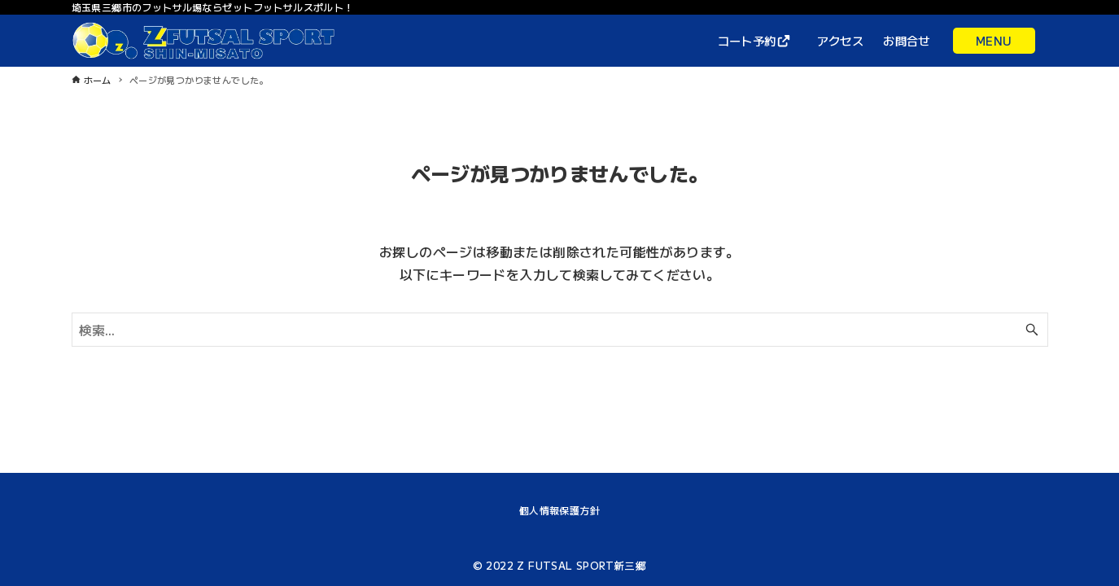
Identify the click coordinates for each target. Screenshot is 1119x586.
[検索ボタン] (1032, 330)
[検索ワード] (560, 330)
